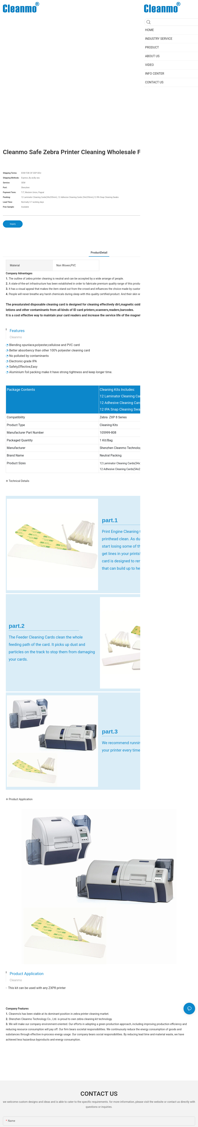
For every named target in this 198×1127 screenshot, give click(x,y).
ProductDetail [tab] (99, 252)
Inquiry (13, 224)
